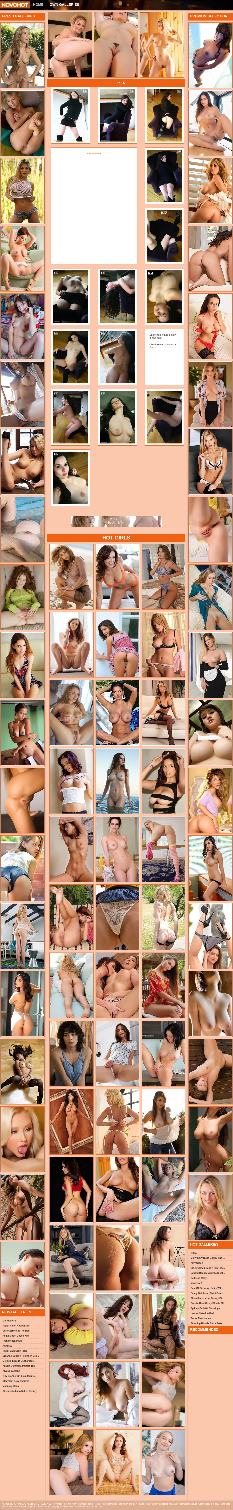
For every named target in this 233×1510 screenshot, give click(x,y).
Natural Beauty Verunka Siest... (208, 1273)
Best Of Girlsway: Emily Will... (207, 1288)
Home (38, 5)
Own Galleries (64, 5)
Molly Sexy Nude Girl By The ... (208, 1258)
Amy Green (197, 1263)
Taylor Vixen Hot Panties (16, 1325)
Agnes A (7, 1346)
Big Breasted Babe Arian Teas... (208, 1268)
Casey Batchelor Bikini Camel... (208, 1293)
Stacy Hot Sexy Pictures (16, 1381)
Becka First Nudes (201, 1318)
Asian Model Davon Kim (16, 1335)
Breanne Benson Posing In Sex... (21, 1356)
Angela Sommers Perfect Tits (19, 1366)
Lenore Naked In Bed (202, 1313)
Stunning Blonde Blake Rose (206, 1323)
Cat (151, 347)
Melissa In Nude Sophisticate (19, 1361)
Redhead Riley (199, 1278)
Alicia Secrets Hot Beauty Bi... (207, 1298)
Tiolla (194, 1253)
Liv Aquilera (9, 1320)
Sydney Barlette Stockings (205, 1308)
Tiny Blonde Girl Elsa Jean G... (19, 1376)
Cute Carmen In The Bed (16, 1330)
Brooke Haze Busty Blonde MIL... (209, 1303)
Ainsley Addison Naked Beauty (20, 1391)
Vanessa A (196, 1283)
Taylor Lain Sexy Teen (15, 1351)
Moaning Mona (11, 1386)
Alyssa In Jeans (11, 1371)
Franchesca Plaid (12, 1340)
